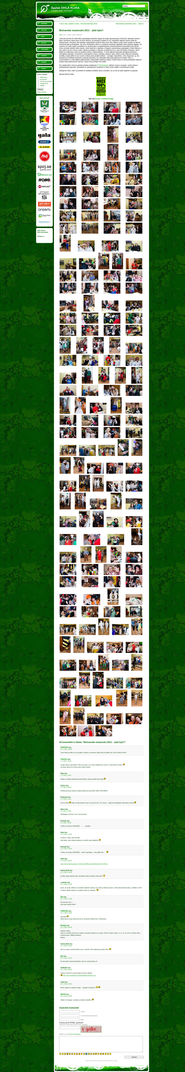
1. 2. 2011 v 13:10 (66, 775)
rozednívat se (44, 83)
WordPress (109, 1060)
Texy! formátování (75, 1034)
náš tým (44, 30)
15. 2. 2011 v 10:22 (66, 945)
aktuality (44, 23)
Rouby (63, 925)
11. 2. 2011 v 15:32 (66, 834)
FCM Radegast (102, 65)
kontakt (43, 62)
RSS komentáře (42, 232)
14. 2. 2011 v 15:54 (66, 913)
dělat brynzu (43, 77)
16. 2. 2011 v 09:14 (66, 984)
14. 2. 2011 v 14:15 (66, 899)
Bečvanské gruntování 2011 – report (129, 24)
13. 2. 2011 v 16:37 (66, 860)
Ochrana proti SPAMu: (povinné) (71, 1023)
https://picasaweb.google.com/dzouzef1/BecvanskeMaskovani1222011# (84, 864)
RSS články (41, 230)
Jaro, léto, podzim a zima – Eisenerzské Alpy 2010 (79, 24)
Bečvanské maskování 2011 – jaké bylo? (81, 30)
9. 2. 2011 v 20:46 (66, 822)
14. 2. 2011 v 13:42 (66, 884)
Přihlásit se (40, 236)
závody (43, 43)
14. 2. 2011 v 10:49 (66, 872)
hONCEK (64, 747)
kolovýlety (44, 49)
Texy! (115, 1060)
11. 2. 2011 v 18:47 (66, 848)
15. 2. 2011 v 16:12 (66, 958)
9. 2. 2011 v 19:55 (66, 811)
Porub (97, 99)
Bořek (63, 994)
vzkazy (43, 68)
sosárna (44, 55)
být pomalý (43, 79)
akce (42, 36)
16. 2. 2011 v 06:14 (66, 969)
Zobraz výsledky (41, 92)
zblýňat (42, 85)
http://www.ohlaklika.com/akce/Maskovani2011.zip (79, 975)
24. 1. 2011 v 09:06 (66, 749)
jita (62, 897)
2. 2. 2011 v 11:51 (66, 799)
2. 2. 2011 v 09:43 (66, 787)
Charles (64, 759)
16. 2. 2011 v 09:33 (66, 996)
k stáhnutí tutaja (107, 99)
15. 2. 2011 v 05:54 (66, 927)
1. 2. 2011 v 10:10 (66, 761)
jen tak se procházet (46, 81)
